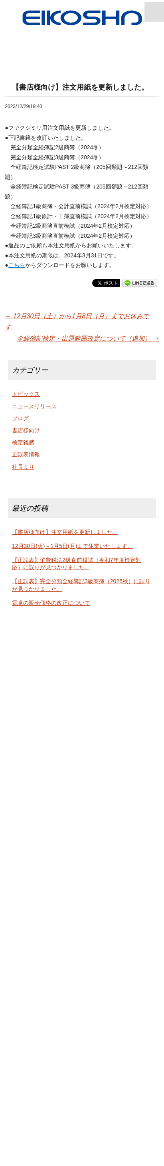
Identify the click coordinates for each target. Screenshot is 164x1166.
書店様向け (26, 430)
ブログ (20, 418)
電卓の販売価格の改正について (51, 603)
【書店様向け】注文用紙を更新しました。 (65, 532)
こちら (16, 265)
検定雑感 (23, 442)
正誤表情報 (26, 454)
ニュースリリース (34, 406)
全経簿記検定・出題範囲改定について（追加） (88, 338)
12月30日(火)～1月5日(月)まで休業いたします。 (72, 546)
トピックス (26, 394)
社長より (23, 467)
